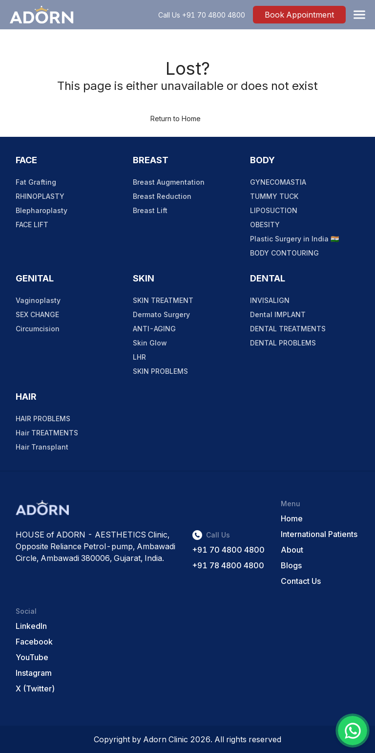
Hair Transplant (42, 447)
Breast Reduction (162, 196)
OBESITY (265, 224)
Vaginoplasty (38, 300)
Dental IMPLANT (278, 314)
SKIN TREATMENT (163, 300)
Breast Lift (150, 210)
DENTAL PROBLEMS (283, 343)
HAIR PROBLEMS (43, 418)
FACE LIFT (32, 224)
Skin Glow (150, 343)
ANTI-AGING (154, 328)
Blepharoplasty (41, 210)
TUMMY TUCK (274, 196)
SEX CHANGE (37, 314)
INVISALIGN (270, 300)
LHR (139, 357)
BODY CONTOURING (284, 253)
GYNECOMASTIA (278, 182)
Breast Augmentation (169, 182)
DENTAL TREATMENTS (288, 328)
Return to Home (175, 118)
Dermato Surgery (161, 314)
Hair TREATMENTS (47, 433)
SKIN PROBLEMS (160, 371)
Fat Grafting (36, 182)
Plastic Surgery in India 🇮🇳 (294, 239)
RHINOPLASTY (40, 196)
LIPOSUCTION (273, 210)
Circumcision (38, 328)
